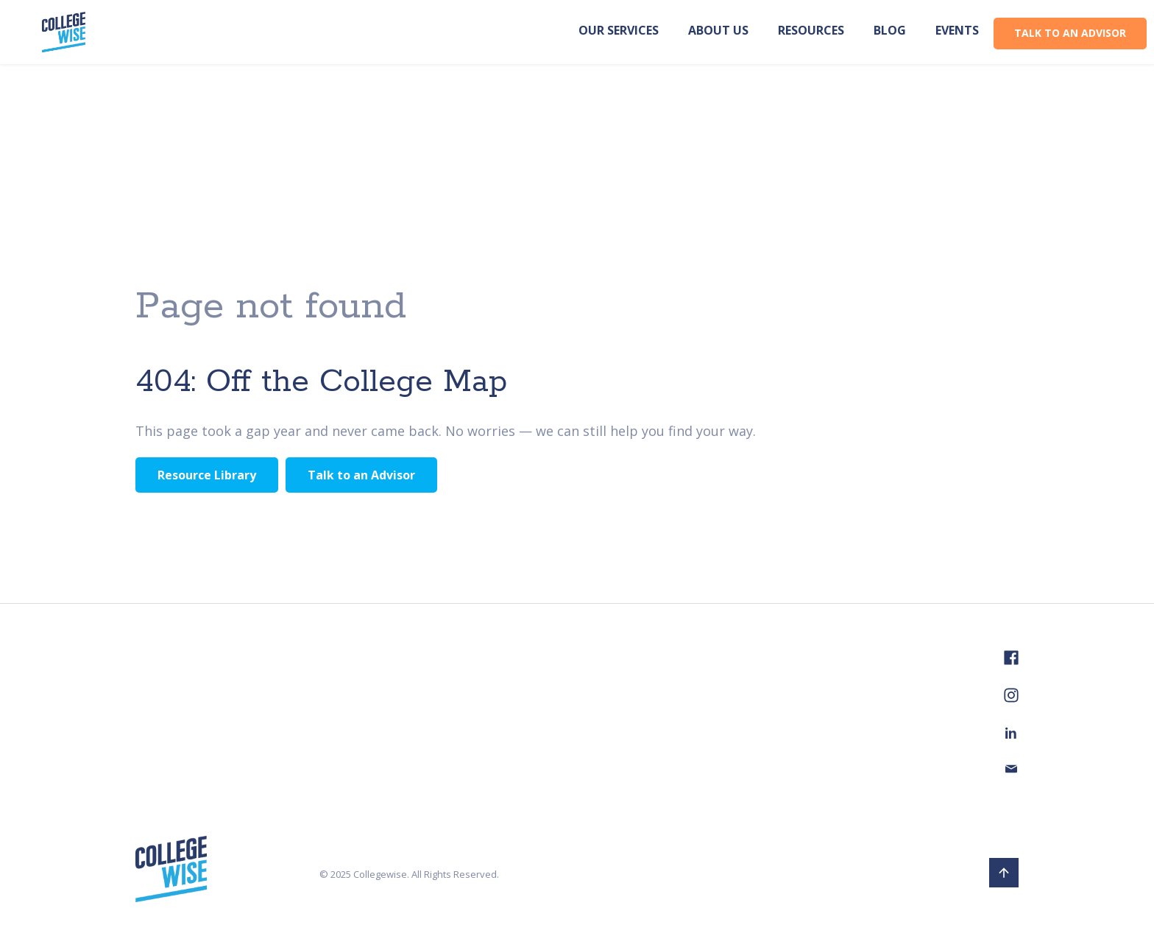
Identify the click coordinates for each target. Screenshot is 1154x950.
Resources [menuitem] (811, 30)
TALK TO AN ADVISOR (1070, 33)
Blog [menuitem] (890, 30)
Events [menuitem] (957, 30)
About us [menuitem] (718, 30)
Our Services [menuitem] (618, 30)
